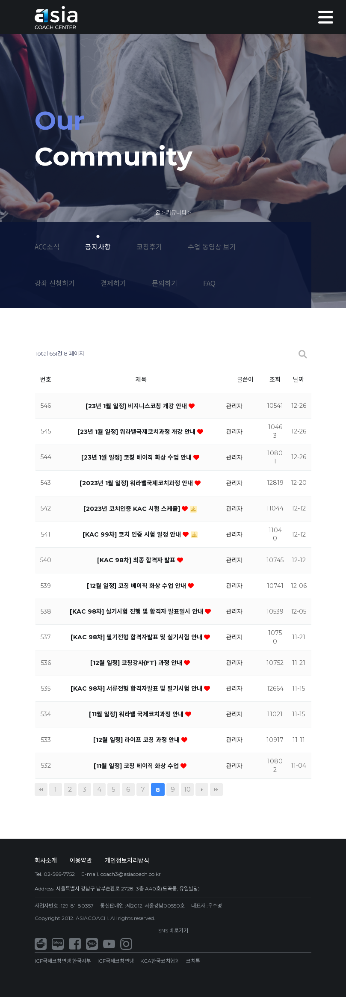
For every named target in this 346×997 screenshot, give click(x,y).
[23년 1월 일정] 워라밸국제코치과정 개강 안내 (137, 432)
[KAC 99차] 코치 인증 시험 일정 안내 (133, 534)
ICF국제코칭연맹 (116, 961)
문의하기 (164, 283)
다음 (201, 789)
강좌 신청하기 (55, 283)
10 (187, 789)
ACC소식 (47, 246)
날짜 (298, 379)
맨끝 (216, 789)
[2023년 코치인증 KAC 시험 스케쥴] (132, 509)
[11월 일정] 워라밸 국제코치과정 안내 (137, 714)
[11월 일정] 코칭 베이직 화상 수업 (137, 766)
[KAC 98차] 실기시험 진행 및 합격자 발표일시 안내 (137, 611)
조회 (275, 379)
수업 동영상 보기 (212, 246)
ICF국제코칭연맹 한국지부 (63, 961)
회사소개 (46, 860)
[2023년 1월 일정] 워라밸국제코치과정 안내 (137, 483)
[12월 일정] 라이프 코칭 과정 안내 (137, 740)
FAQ (209, 283)
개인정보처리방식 (127, 860)
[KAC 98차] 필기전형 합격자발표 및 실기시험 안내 (137, 637)
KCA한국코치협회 (160, 961)
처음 (41, 789)
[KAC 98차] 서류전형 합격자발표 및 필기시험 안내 (137, 688)
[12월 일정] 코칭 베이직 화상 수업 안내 (137, 586)
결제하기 (113, 283)
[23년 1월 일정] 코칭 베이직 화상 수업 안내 (137, 457)
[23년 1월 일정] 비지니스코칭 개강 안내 (137, 406)
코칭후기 (149, 246)
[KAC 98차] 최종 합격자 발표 (137, 560)
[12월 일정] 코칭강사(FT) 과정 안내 (137, 663)
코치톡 (193, 961)
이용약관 (81, 860)
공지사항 (98, 246)
